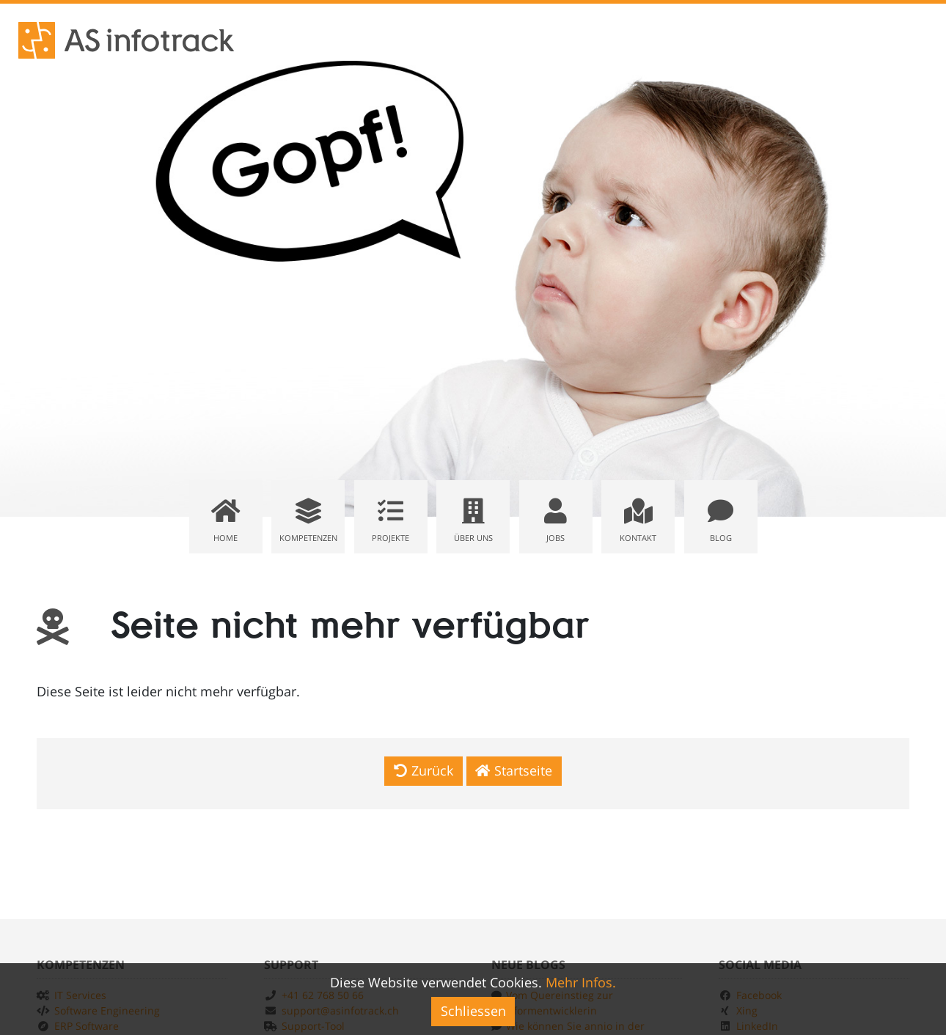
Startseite (513, 770)
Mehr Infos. (581, 982)
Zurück (423, 770)
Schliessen (473, 1011)
